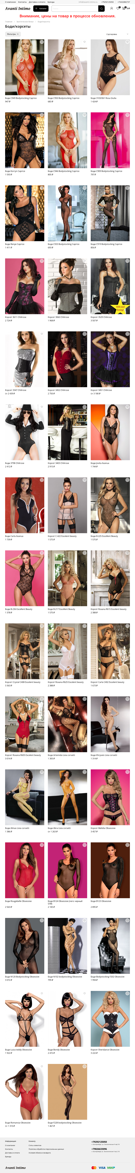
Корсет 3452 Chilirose (58, 390)
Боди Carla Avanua (14, 536)
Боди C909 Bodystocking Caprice (106, 171)
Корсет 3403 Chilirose (58, 463)
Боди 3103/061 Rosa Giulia (103, 98)
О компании (10, 2)
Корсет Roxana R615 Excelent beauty (108, 609)
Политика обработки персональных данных (46, 1149)
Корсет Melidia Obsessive (103, 828)
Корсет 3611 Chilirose (15, 317)
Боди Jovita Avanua (100, 463)
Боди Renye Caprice (14, 244)
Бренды (51, 2)
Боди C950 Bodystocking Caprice (63, 98)
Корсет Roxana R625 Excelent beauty (66, 682)
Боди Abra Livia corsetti (59, 828)
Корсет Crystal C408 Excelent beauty (22, 682)
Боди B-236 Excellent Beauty (18, 609)
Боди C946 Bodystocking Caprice (63, 171)
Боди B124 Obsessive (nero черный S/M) (65, 902)
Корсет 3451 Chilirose (101, 390)
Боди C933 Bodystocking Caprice (63, 244)
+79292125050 (107, 2)
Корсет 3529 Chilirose (101, 317)
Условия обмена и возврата (40, 1153)
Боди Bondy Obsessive (59, 1049)
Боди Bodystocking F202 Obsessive (107, 976)
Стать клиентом (35, 1145)
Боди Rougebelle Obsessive (18, 901)
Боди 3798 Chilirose (14, 463)
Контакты (22, 2)
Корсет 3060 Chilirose (58, 317)
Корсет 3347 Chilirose (15, 390)
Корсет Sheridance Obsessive (105, 1049)
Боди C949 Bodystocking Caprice (21, 98)
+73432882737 (124, 2)
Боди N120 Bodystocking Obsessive (22, 976)
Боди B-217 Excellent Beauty (61, 609)
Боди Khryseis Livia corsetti (104, 755)
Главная (8, 21)
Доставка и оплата (37, 2)
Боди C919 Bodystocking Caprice (106, 244)
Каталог (41, 8)
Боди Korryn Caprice (15, 171)
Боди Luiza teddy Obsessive (18, 1049)
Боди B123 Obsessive (101, 901)
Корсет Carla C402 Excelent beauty (107, 682)
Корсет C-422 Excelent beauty (62, 536)
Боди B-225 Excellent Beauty (104, 536)
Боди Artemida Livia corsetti (61, 755)
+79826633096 (99, 1148)
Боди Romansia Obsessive (17, 1122)
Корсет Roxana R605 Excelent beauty (23, 755)
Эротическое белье (25, 21)
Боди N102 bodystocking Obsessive (65, 976)
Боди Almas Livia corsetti (17, 828)
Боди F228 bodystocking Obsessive (65, 1122)
